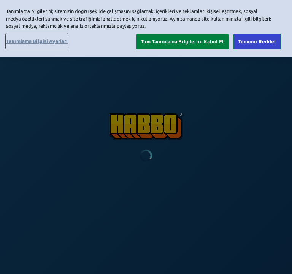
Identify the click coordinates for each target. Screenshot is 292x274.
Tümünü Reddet (257, 40)
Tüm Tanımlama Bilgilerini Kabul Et (182, 40)
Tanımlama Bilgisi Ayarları (37, 39)
